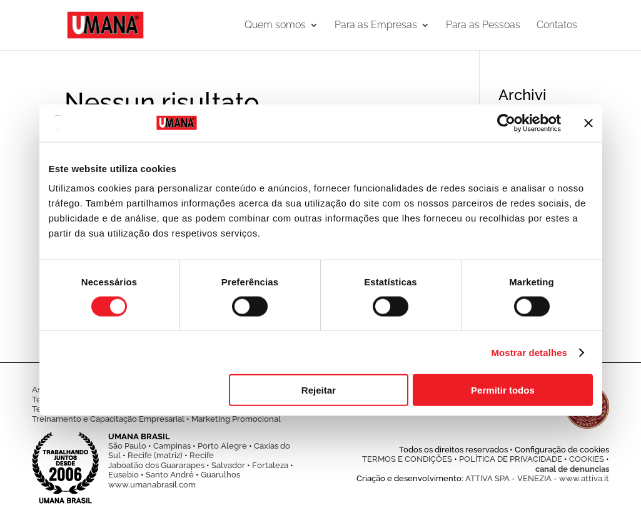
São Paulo (127, 446)
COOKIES (586, 459)
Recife (201, 455)
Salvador (228, 465)
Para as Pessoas (483, 26)
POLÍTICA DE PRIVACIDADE (510, 459)
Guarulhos (220, 474)
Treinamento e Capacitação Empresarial (108, 419)
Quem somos (275, 26)
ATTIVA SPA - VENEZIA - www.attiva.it (537, 478)
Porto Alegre (222, 446)
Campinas (172, 446)
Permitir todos (503, 390)
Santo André (170, 474)
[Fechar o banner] (588, 122)
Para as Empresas (376, 26)
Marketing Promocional (236, 419)
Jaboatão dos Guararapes (156, 465)
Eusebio (123, 474)
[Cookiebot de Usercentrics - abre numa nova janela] (506, 122)
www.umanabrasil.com (152, 484)
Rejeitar (318, 390)
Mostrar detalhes (529, 352)
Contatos (557, 26)
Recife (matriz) (155, 455)
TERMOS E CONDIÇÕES (407, 459)
